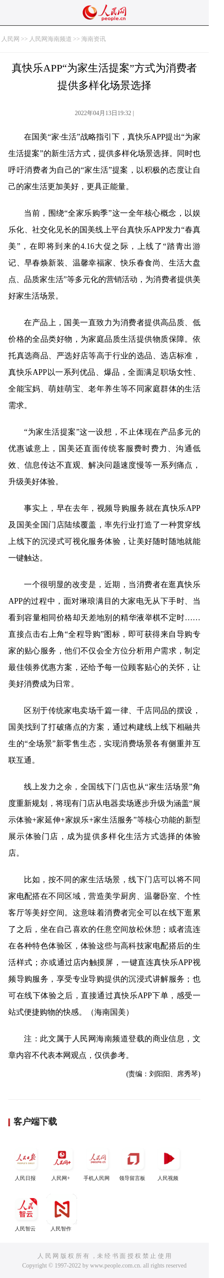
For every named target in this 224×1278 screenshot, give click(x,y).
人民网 (10, 39)
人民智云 (26, 1213)
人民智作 (62, 1213)
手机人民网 (97, 1162)
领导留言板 (133, 1162)
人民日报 (26, 1162)
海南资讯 (93, 39)
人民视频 (169, 1162)
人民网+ (62, 1162)
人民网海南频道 (50, 39)
